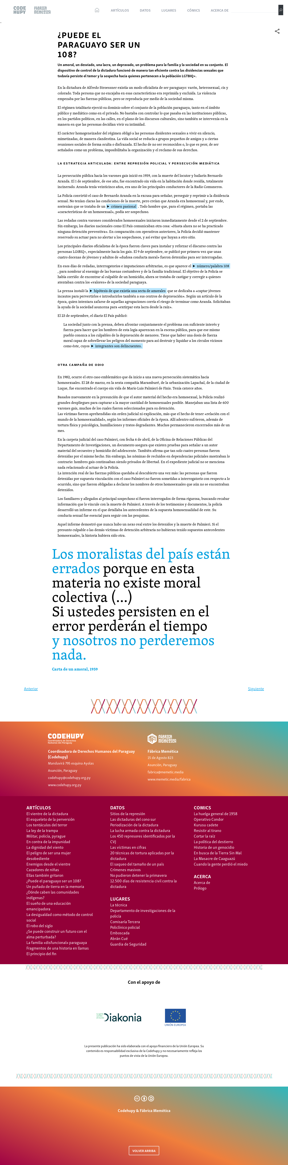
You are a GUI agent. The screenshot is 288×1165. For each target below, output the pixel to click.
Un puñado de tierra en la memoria (55, 886)
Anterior (31, 688)
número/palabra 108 (213, 265)
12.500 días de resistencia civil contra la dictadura (143, 883)
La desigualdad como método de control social (59, 917)
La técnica (118, 904)
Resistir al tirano (207, 830)
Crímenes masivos (125, 869)
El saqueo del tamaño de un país (137, 864)
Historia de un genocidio (214, 847)
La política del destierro (213, 841)
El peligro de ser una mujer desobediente (48, 855)
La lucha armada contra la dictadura (140, 830)
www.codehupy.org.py (64, 784)
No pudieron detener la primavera (138, 875)
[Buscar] (280, 10)
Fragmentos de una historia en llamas (57, 948)
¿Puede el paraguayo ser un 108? (53, 880)
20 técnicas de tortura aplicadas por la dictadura (142, 855)
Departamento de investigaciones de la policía (142, 913)
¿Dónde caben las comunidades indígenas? (52, 894)
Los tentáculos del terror (46, 824)
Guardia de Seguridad (128, 944)
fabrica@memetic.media (166, 772)
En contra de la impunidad (48, 841)
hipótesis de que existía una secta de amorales (130, 290)
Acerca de (202, 882)
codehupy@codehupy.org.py (69, 777)
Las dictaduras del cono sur (133, 819)
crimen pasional (123, 206)
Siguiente (256, 688)
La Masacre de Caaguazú (214, 858)
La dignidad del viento (44, 847)
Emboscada (120, 932)
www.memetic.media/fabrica (169, 779)
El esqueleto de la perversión (50, 819)
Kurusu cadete (206, 824)
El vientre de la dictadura (47, 813)
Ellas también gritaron (44, 875)
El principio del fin (41, 953)
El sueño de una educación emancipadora (48, 905)
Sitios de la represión (127, 813)
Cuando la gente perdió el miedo (221, 864)
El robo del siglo (39, 925)
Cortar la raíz (204, 836)
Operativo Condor (209, 819)
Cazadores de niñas (42, 869)
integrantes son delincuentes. (118, 345)
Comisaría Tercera (125, 921)
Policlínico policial (125, 927)
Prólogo (200, 888)
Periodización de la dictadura (134, 824)
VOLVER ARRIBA (144, 1150)
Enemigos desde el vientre (48, 864)
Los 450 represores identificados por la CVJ (142, 838)
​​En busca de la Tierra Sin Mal (218, 852)
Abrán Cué (119, 938)
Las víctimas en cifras (128, 847)
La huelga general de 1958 (215, 813)
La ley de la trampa (42, 830)
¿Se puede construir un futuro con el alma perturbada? (56, 933)
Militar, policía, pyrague (46, 836)
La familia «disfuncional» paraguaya (56, 942)
